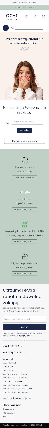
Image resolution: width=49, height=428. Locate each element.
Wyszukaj (24, 130)
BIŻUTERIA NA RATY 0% (24, 2)
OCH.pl (39, 425)
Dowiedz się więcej (24, 210)
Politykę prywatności (24, 335)
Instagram (9, 413)
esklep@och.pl (9, 363)
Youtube (8, 417)
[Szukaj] (12, 28)
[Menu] (6, 28)
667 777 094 (27, 389)
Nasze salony (24, 172)
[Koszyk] (43, 17)
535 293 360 (23, 378)
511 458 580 (23, 392)
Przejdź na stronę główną (24, 141)
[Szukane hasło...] (29, 27)
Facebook (8, 409)
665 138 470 (27, 385)
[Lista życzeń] (26, 17)
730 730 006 (8, 366)
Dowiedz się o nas (24, 178)
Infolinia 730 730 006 (24, 7)
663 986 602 (18, 381)
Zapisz (24, 327)
